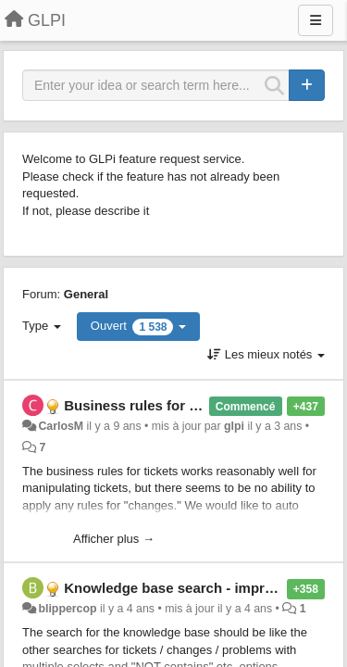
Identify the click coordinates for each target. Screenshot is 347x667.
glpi (234, 426)
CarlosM (60, 426)
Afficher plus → (114, 539)
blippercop (67, 608)
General (86, 294)
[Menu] (315, 20)
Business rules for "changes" (161, 405)
